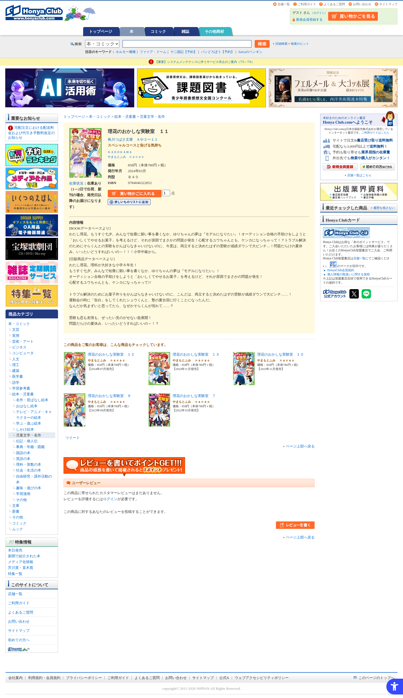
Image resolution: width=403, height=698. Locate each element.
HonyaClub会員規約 (340, 270)
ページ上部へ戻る (300, 446)
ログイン (319, 12)
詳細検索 (281, 43)
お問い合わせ (362, 4)
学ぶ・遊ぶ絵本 (28, 423)
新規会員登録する (309, 20)
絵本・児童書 (23, 394)
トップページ (100, 31)
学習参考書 (21, 388)
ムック (17, 529)
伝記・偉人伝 (27, 441)
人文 (15, 359)
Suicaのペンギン (250, 52)
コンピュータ (23, 353)
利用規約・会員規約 (44, 678)
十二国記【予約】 (183, 52)
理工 (15, 365)
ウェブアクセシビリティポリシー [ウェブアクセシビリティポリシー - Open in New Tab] (262, 678)
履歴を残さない (384, 207)
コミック (158, 31)
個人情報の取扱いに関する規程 (348, 274)
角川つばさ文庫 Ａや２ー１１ (133, 139)
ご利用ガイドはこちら (375, 132)
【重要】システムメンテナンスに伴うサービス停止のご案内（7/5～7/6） (204, 61)
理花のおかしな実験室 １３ (196, 354)
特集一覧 (15, 574)
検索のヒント (300, 43)
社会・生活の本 (28, 470)
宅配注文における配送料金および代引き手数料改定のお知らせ (31, 133)
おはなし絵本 (27, 406)
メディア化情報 (20, 562)
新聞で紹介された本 (24, 556)
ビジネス (19, 347)
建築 (15, 371)
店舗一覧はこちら (359, 175)
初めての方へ (19, 640)
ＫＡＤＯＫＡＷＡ (120, 152)
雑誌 (185, 31)
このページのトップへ (376, 678)
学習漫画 (23, 494)
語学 (15, 382)
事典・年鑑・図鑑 (30, 447)
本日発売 (15, 550)
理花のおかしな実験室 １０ (280, 354)
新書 (15, 511)
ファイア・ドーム (153, 52)
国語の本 (23, 453)
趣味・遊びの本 (28, 488)
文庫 (15, 505)
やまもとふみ (117, 156)
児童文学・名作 (28, 435)
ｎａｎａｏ (136, 156)
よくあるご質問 (334, 4)
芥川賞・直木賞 (20, 568)
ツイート (72, 438)
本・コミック (19, 324)
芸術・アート (23, 341)
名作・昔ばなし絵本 (32, 400)
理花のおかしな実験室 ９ (109, 396)
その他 (21, 500)
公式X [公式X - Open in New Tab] (224, 678)
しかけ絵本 (25, 429)
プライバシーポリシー (84, 678)
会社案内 (15, 678)
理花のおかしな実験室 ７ (194, 396)
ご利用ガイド (307, 4)
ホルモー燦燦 (126, 52)
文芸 (15, 329)
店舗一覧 (284, 4)
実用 (15, 336)
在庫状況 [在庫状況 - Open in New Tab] (76, 183)
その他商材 (214, 31)
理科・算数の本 (28, 464)
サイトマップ (388, 4)
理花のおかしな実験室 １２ (111, 354)
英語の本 (23, 459)
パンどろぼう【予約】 (217, 52)
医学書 (17, 376)
